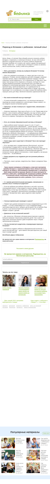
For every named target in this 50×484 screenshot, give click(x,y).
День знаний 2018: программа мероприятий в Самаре (13, 301)
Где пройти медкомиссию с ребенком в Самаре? (45, 441)
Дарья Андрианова (30, 307)
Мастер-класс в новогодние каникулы (19, 453)
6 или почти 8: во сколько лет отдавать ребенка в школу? (19, 467)
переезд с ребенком (22, 306)
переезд (5, 306)
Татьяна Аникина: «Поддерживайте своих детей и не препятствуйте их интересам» (23, 291)
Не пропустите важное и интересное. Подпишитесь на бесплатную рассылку (25, 255)
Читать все (46, 433)
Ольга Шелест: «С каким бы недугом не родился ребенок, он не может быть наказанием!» (40, 291)
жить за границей (35, 306)
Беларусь (20, 307)
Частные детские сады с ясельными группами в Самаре (44, 454)
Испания (5, 307)
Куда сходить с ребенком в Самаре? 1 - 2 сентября (39, 301)
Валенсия (12, 307)
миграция (12, 306)
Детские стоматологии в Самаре (20, 440)
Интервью (12, 51)
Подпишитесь (39, 239)
